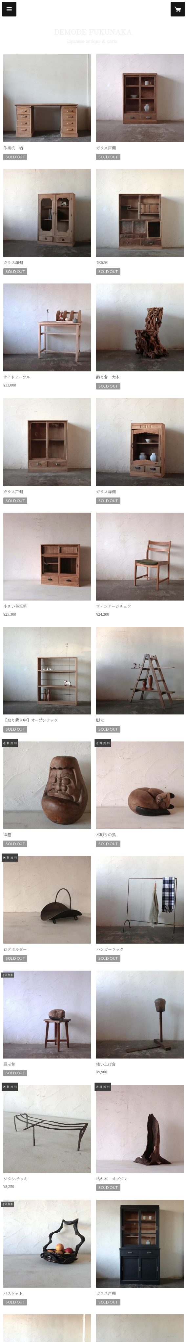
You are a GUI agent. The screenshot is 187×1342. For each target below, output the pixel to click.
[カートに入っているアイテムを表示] (178, 9)
